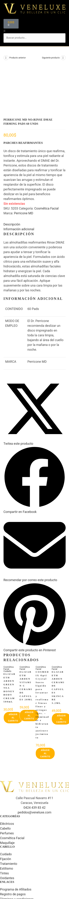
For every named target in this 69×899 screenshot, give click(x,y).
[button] (34, 18)
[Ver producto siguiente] (63, 57)
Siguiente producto (51, 57)
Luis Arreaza (40, 885)
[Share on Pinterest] (35, 602)
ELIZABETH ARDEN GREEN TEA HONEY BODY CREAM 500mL (10, 642)
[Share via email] (35, 532)
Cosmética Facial (46, 163)
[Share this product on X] (35, 396)
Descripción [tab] (12, 179)
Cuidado (7, 626)
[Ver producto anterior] (6, 57)
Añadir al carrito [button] (13, 672)
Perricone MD (23, 168)
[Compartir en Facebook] (35, 464)
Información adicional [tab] (19, 184)
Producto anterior (17, 57)
